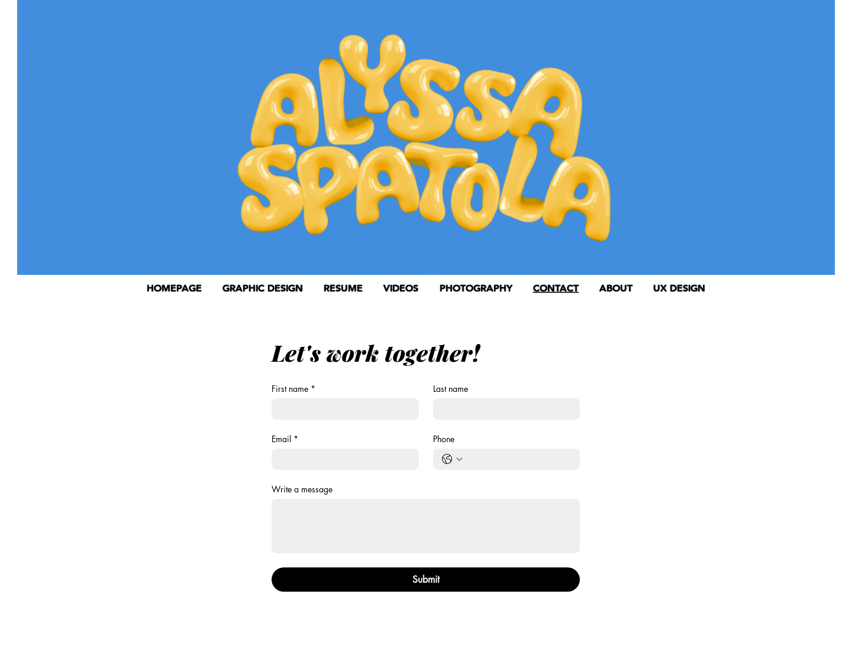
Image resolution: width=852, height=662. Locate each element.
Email (285, 439)
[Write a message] (426, 526)
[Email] (342, 459)
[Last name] (503, 409)
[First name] (342, 409)
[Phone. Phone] (518, 459)
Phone (443, 439)
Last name (450, 389)
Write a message (302, 489)
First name (293, 389)
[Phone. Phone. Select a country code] (452, 459)
